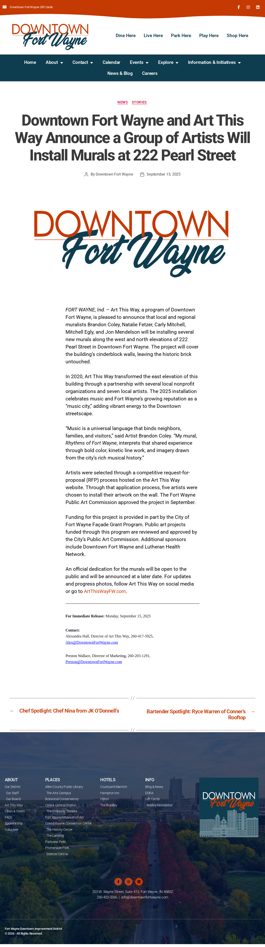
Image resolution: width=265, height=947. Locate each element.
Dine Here (126, 35)
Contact (82, 62)
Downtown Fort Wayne (114, 174)
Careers (149, 73)
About (54, 62)
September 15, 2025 (163, 174)
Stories (140, 102)
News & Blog (119, 73)
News (122, 102)
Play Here (209, 35)
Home (30, 62)
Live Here (153, 35)
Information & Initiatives (214, 62)
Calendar (111, 62)
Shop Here (237, 35)
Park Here (181, 35)
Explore (168, 62)
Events (139, 62)
